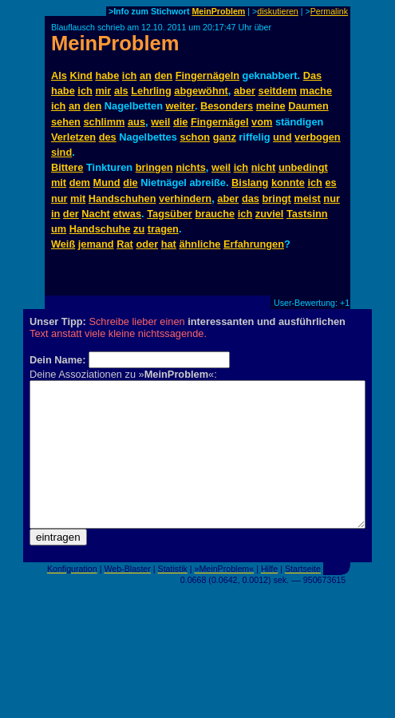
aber (244, 91)
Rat (125, 244)
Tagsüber (169, 214)
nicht (263, 167)
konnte (288, 182)
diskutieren (277, 11)
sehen (66, 122)
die (180, 122)
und (282, 137)
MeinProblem (218, 11)
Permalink (329, 11)
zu (138, 229)
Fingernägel (220, 122)
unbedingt (303, 167)
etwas (127, 214)
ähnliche (199, 244)
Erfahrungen (253, 244)
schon (195, 137)
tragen (163, 229)
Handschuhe (100, 229)
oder (147, 244)
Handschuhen (122, 198)
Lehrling (151, 91)
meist (307, 198)
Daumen (308, 106)
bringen (154, 167)
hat (168, 244)
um (58, 229)
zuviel (269, 214)
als (121, 91)
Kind (80, 75)
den (163, 75)
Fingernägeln (207, 75)
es (330, 182)
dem (79, 182)
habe (107, 75)
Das (312, 75)
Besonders (226, 106)
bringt (277, 198)
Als (59, 75)
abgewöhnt (201, 91)
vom (261, 122)
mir (103, 91)
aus (136, 122)
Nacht (95, 214)
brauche (215, 214)
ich (129, 75)
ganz (224, 137)
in (55, 214)
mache (316, 91)
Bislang (249, 182)
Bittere (67, 167)
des (108, 137)
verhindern (185, 198)
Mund (106, 182)
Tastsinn (307, 214)
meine (271, 106)
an (146, 75)
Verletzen (73, 137)
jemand (96, 244)
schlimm (103, 122)
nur (59, 198)
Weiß (63, 244)
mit (58, 182)
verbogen (317, 137)
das (250, 198)
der (71, 214)
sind (61, 152)
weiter (180, 106)
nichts (191, 167)
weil (160, 122)
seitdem (278, 91)
